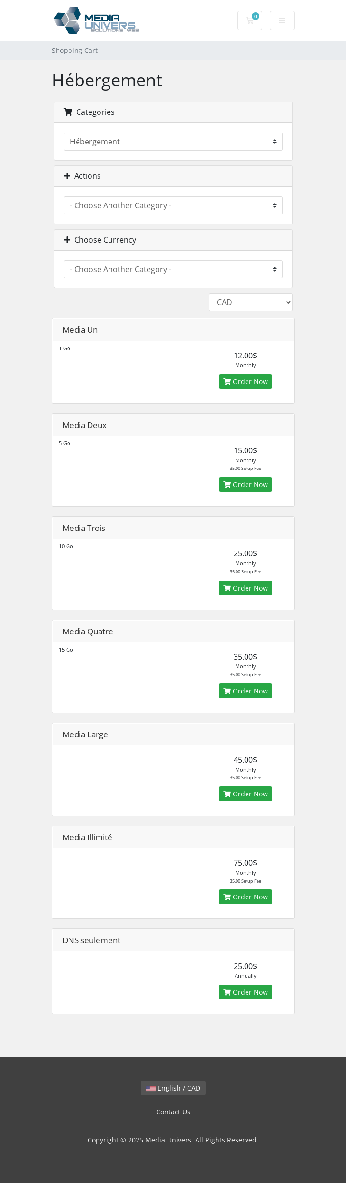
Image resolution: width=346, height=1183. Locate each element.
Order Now (245, 381)
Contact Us (173, 1111)
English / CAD (173, 1087)
